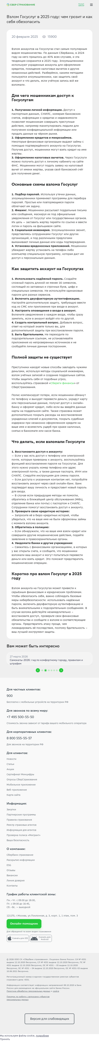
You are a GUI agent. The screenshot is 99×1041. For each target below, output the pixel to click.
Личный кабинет (81, 4)
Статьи (10, 764)
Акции (10, 769)
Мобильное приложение (21, 784)
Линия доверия (16, 880)
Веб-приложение (17, 789)
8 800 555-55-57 (19, 738)
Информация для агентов (21, 830)
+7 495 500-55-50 (20, 717)
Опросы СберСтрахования (22, 779)
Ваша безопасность (18, 840)
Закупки (11, 809)
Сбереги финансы (62, 383)
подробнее (42, 1035)
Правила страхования (19, 819)
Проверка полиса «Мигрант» (23, 835)
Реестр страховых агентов (21, 824)
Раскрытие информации (21, 860)
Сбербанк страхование (20, 854)
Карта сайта (13, 794)
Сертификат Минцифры (20, 774)
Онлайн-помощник (24, 923)
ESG (9, 865)
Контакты (12, 885)
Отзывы (11, 870)
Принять (5, 1039)
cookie (56, 991)
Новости (11, 758)
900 (10, 696)
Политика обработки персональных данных (28, 991)
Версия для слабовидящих (49, 1019)
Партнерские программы (21, 814)
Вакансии (12, 875)
